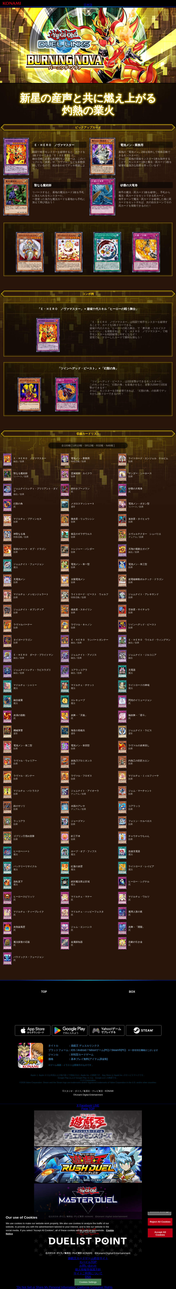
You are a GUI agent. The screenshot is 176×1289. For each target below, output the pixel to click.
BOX (132, 991)
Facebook (85, 1105)
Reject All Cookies (160, 1225)
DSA (88, 1276)
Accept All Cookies (160, 1237)
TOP (44, 991)
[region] (88, 1228)
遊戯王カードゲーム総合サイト (88, 1258)
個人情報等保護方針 (88, 1269)
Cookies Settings (88, 1282)
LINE (96, 1105)
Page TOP (88, 1108)
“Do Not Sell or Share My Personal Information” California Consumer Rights (64, 1287)
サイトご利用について (88, 1273)
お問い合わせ (88, 1265)
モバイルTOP (88, 1262)
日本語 (88, 4)
